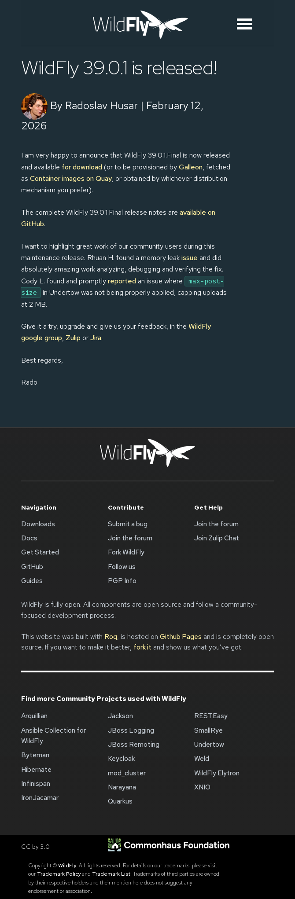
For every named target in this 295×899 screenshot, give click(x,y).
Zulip (73, 337)
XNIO (202, 787)
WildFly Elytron (217, 773)
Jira (95, 337)
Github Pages (181, 636)
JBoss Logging (131, 730)
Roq (110, 636)
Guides (32, 580)
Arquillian (34, 716)
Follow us (122, 566)
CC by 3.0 (35, 847)
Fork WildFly (126, 552)
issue (189, 257)
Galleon (191, 167)
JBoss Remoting (133, 744)
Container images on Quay (71, 178)
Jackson (120, 716)
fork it (142, 647)
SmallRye (208, 730)
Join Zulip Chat (216, 538)
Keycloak (121, 758)
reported (122, 281)
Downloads (38, 524)
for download (82, 167)
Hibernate (36, 769)
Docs (29, 538)
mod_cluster (127, 773)
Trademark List (111, 873)
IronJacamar (40, 797)
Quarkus (120, 801)
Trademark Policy (59, 873)
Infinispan (35, 783)
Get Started (40, 552)
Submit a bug (128, 524)
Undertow (209, 744)
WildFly (67, 865)
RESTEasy (211, 716)
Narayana (122, 787)
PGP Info (122, 580)
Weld (201, 758)
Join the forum (130, 538)
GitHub (32, 566)
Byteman (35, 755)
